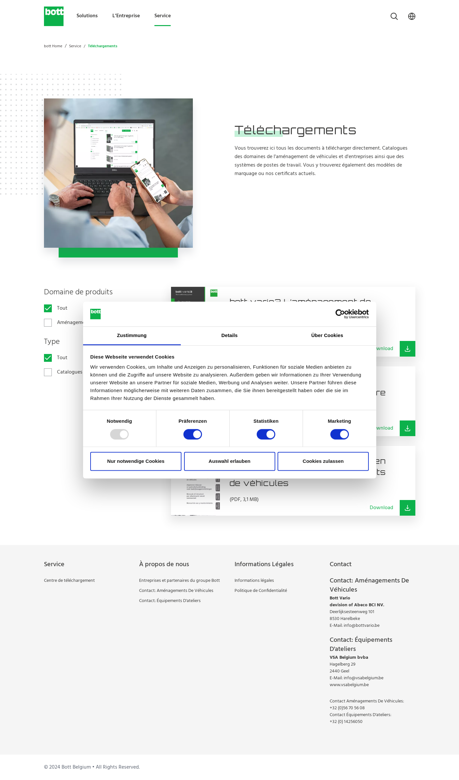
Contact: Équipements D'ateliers (170, 601)
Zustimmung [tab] (132, 335)
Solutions (87, 16)
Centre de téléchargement (69, 580)
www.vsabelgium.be (349, 685)
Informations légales (254, 580)
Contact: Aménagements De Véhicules (176, 591)
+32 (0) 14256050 (346, 721)
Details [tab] (230, 335)
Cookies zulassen (323, 461)
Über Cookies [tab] (327, 335)
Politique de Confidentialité (261, 591)
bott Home (53, 46)
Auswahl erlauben (229, 461)
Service (162, 16)
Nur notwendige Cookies (136, 461)
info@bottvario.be (362, 625)
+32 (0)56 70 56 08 (347, 708)
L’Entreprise (126, 16)
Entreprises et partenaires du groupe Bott (179, 580)
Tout (62, 308)
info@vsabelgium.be (363, 678)
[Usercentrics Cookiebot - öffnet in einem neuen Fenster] (340, 314)
